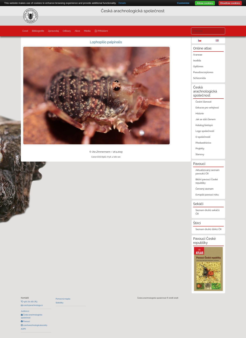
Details (122, 3)
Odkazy (67, 30)
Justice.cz (25, 311)
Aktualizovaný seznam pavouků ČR (207, 172)
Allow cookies (205, 3)
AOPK (23, 329)
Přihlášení (102, 30)
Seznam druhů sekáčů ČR (207, 212)
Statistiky (59, 303)
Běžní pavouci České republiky (206, 181)
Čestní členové (203, 101)
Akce (77, 30)
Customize (183, 3)
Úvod (25, 30)
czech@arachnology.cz (33, 305)
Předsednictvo (203, 142)
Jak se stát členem (205, 119)
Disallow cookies (230, 3)
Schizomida (199, 78)
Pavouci (26, 321)
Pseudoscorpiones (203, 72)
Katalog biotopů (204, 125)
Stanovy (199, 154)
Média (87, 30)
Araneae (197, 54)
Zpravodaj (53, 30)
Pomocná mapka (63, 299)
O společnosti (202, 137)
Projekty (199, 148)
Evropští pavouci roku (207, 194)
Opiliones (198, 66)
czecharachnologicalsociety (35, 325)
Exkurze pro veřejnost (207, 107)
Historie (199, 113)
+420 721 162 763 (30, 301)
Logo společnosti (204, 131)
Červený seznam (204, 188)
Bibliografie (38, 30)
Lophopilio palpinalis (106, 42)
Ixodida (197, 60)
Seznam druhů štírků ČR (208, 229)
